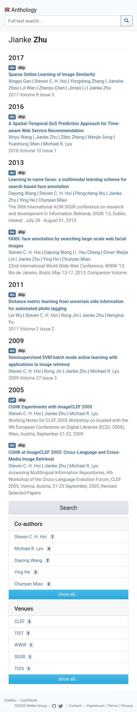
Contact (75, 706)
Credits (10, 700)
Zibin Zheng (72, 137)
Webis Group (36, 706)
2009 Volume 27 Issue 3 (32, 378)
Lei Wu (15, 315)
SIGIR (19, 656)
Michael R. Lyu (57, 144)
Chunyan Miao (52, 200)
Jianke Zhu (100, 88)
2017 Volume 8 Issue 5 (31, 94)
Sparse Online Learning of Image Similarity (51, 74)
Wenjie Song (100, 137)
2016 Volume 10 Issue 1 (32, 150)
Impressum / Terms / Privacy (109, 706)
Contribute (28, 700)
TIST (19, 633)
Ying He (27, 200)
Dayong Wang (22, 193)
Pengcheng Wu (90, 193)
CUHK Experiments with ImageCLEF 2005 (50, 407)
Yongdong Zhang (87, 81)
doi (12, 68)
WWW (20, 645)
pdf (12, 400)
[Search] (63, 21)
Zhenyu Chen (52, 88)
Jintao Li (77, 88)
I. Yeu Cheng (87, 252)
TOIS (19, 668)
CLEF (19, 621)
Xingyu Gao (19, 81)
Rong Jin (69, 315)
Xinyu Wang (20, 137)
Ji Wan (29, 88)
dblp (21, 68)
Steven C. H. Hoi (51, 81)
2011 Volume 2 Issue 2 (31, 329)
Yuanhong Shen (24, 144)
